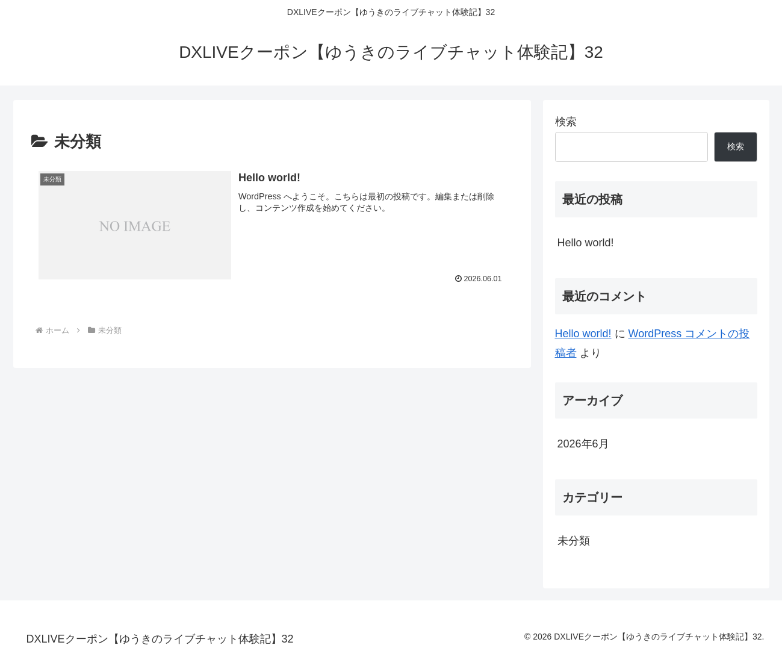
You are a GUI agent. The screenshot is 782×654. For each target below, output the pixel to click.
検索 (566, 122)
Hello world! (585, 243)
